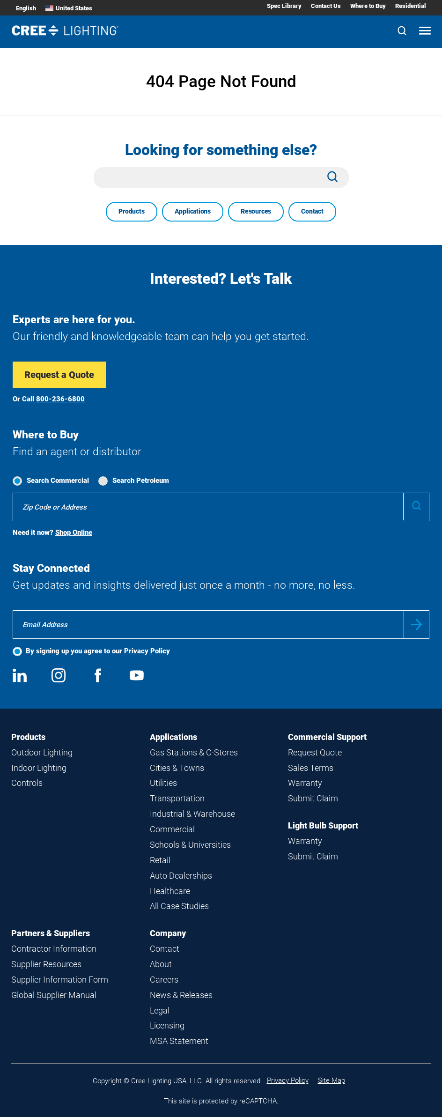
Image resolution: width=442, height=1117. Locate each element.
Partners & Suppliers (50, 933)
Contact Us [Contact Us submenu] (326, 5)
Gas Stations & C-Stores (194, 752)
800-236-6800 (60, 399)
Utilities (163, 783)
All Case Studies (179, 906)
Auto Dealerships (181, 875)
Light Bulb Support (323, 825)
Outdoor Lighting (42, 752)
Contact (312, 211)
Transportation (177, 798)
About (161, 964)
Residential (410, 5)
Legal (159, 1010)
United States (68, 8)
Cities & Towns (177, 768)
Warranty (305, 783)
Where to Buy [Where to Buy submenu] (368, 5)
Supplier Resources (46, 964)
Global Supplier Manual (53, 995)
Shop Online (73, 532)
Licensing (167, 1025)
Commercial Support (327, 737)
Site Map (331, 1080)
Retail (160, 860)
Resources (256, 211)
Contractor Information (53, 949)
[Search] (402, 31)
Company (168, 933)
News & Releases (181, 995)
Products (131, 211)
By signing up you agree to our (98, 651)
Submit (416, 624)
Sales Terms (310, 768)
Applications (193, 211)
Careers (164, 979)
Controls (27, 783)
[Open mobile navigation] (425, 31)
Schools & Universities (190, 845)
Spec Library (284, 5)
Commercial (172, 829)
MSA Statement (179, 1041)
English (26, 8)
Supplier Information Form (59, 979)
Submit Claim (313, 798)
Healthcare (170, 891)
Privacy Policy (147, 651)
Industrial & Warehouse (192, 814)
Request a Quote (59, 374)
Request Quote (315, 752)
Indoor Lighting (38, 768)
